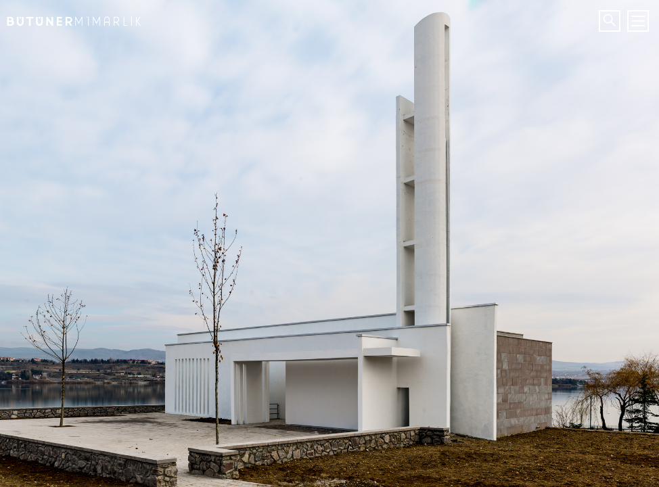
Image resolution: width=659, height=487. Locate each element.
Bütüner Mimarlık (71, 17)
